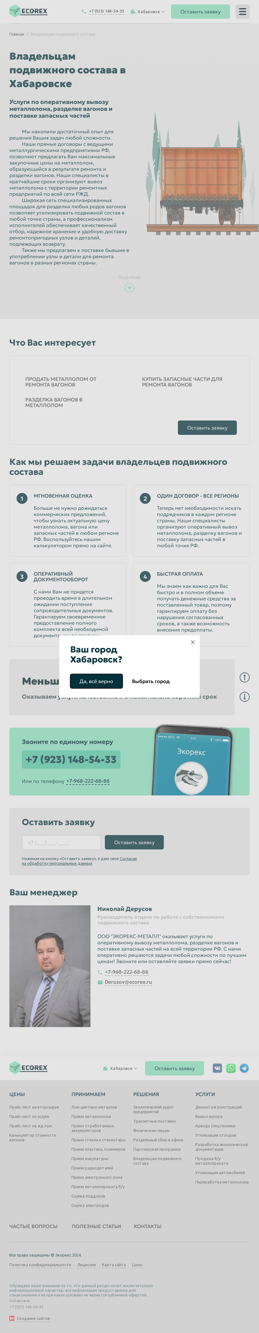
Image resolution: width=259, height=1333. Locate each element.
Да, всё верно (96, 681)
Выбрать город (151, 681)
